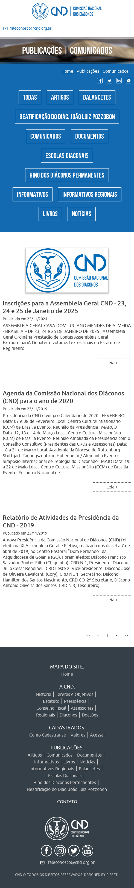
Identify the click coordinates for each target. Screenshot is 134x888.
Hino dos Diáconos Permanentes (67, 174)
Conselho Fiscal (51, 708)
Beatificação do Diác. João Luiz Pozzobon (67, 115)
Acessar (97, 734)
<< (88, 635)
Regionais (45, 714)
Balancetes (97, 96)
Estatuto (51, 701)
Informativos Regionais (89, 193)
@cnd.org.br (30, 28)
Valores (78, 734)
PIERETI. (112, 874)
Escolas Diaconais (67, 154)
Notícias (81, 213)
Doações (90, 714)
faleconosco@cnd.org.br (71, 862)
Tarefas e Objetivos (74, 694)
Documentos (89, 135)
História (43, 694)
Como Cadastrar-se (47, 734)
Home (67, 71)
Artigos (60, 96)
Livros (50, 213)
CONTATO (67, 801)
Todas (30, 96)
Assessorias (82, 708)
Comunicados (45, 135)
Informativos (32, 193)
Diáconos (68, 714)
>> (126, 635)
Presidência (75, 701)
